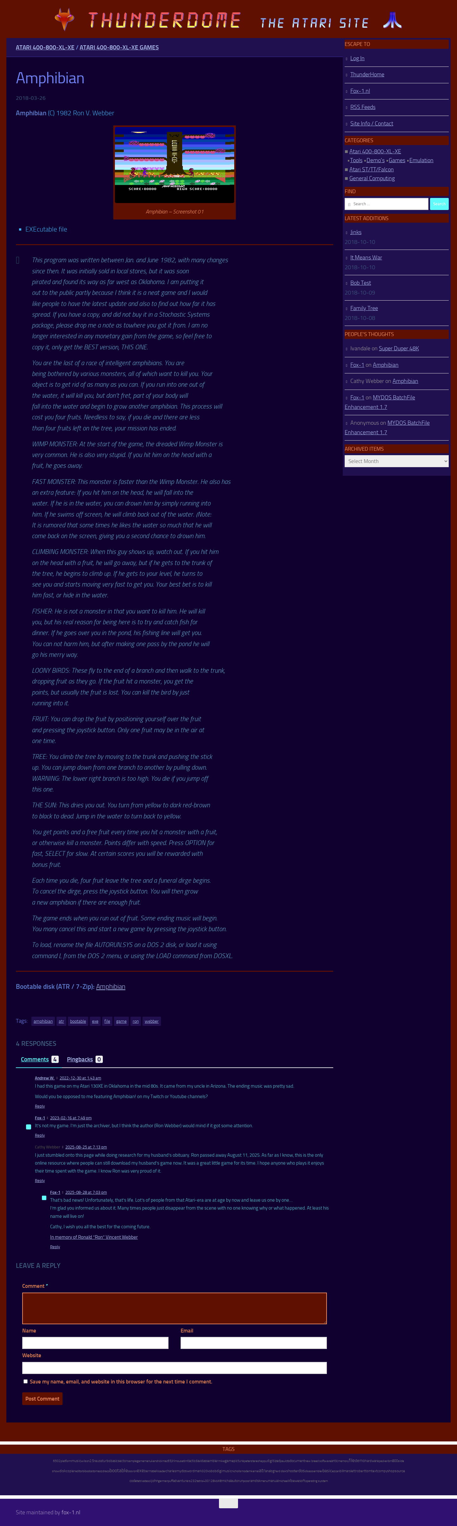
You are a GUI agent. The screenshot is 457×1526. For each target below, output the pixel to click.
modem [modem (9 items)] (246, 1471)
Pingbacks (85, 1059)
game (121, 1021)
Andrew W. (45, 1078)
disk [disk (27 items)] (62, 1471)
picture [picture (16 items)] (239, 1461)
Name (29, 1330)
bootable (78, 1021)
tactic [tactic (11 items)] (191, 1461)
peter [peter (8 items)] (247, 1461)
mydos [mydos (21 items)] (181, 1471)
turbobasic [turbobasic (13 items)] (110, 1461)
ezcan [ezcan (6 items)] (336, 1471)
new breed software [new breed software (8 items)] (318, 1461)
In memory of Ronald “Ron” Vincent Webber (94, 1237)
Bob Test (360, 282)
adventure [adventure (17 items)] (180, 1480)
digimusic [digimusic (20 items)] (224, 1471)
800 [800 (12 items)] (395, 1461)
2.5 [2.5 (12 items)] (91, 1461)
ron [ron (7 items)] (135, 1471)
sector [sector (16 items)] (122, 1461)
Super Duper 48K (399, 348)
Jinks (355, 232)
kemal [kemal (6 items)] (255, 1471)
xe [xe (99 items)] (220, 1480)
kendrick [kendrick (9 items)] (156, 1461)
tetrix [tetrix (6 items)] (140, 1481)
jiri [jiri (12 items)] (173, 1461)
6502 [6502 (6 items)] (57, 1461)
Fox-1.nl (360, 90)
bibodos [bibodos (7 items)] (88, 1471)
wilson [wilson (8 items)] (85, 1461)
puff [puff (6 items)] (170, 1481)
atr (61, 1021)
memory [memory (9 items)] (343, 1461)
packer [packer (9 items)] (383, 1461)
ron (136, 1021)
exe (95, 1021)
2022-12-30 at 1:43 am (80, 1078)
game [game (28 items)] (229, 1461)
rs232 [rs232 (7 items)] (192, 1481)
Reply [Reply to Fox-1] (40, 1135)
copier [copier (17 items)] (70, 1471)
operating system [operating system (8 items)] (316, 1481)
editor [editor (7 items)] (79, 1471)
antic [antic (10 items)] (334, 1461)
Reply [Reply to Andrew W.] (40, 1106)
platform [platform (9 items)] (66, 1461)
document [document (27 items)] (297, 1461)
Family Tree (364, 308)
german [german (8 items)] (163, 1481)
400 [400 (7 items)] (206, 1481)
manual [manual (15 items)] (273, 1481)
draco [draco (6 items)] (106, 1471)
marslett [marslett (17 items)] (349, 1471)
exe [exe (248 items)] (140, 1470)
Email (187, 1330)
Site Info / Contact (371, 123)
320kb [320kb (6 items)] (206, 1471)
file (107, 1021)
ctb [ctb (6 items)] (287, 1461)
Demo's (376, 160)
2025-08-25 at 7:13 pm (86, 1147)
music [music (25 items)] (76, 1461)
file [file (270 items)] (352, 1460)
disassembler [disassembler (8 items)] (313, 1471)
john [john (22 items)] (154, 1480)
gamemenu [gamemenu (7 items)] (144, 1461)
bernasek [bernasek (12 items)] (151, 1471)
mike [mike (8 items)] (221, 1461)
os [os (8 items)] (247, 1481)
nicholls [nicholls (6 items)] (236, 1471)
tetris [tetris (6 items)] (199, 1481)
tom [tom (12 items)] (368, 1471)
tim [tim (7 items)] (185, 1461)
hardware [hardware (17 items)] (372, 1461)
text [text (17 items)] (374, 1471)
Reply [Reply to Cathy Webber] (40, 1180)
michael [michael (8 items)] (283, 1481)
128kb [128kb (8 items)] (213, 1481)
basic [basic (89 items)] (327, 1470)
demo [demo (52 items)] (360, 1460)
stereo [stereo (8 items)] (255, 1461)
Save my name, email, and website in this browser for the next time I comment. (121, 1381)
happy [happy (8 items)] (263, 1461)
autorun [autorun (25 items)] (237, 1480)
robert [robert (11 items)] (360, 1471)
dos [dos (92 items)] (301, 1470)
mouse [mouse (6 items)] (179, 1461)
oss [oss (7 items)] (130, 1471)
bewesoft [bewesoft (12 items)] (298, 1481)
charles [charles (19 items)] (171, 1471)
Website (31, 1355)
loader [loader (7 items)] (162, 1471)
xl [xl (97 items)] (289, 1480)
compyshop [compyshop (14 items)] (385, 1471)
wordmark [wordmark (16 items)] (194, 1471)
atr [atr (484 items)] (262, 1470)
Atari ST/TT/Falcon (371, 169)
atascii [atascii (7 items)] (147, 1481)
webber (152, 1021)
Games (397, 160)
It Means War (366, 257)
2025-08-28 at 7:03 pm (86, 1192)
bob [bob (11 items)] (213, 1471)
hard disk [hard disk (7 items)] (280, 1471)
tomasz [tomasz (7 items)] (98, 1471)
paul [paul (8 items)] (283, 1461)
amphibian (43, 1021)
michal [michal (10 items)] (226, 1481)
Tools (356, 160)
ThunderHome (367, 74)
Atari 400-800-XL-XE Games (119, 47)
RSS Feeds (362, 107)
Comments (40, 1059)
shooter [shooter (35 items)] (292, 1471)
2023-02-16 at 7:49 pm (71, 1118)
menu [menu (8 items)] (264, 1481)
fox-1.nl (71, 1512)
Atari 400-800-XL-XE (45, 47)
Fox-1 (40, 1118)
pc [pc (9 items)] (244, 1481)
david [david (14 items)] (199, 1461)
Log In (357, 58)
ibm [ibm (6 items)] (389, 1461)
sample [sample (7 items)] (132, 1461)
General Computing (372, 178)
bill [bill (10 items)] (341, 1471)
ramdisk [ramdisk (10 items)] (255, 1481)
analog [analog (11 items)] (270, 1471)
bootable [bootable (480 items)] (118, 1470)
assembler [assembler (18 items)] (210, 1461)
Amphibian (110, 986)
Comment (35, 1286)
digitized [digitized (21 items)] (273, 1461)
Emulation (421, 160)
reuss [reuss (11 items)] (98, 1461)
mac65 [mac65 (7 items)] (166, 1461)
